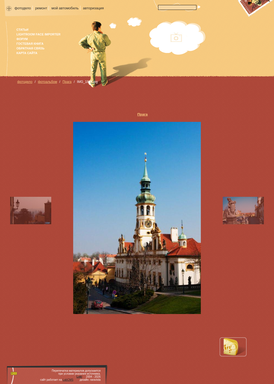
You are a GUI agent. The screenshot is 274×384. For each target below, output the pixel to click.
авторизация (93, 8)
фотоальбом (47, 82)
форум (22, 39)
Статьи (22, 29)
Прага (67, 82)
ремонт (41, 8)
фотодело (23, 8)
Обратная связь (30, 48)
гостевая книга (30, 43)
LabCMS (68, 379)
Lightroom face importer (38, 34)
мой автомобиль (65, 8)
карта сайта (26, 53)
